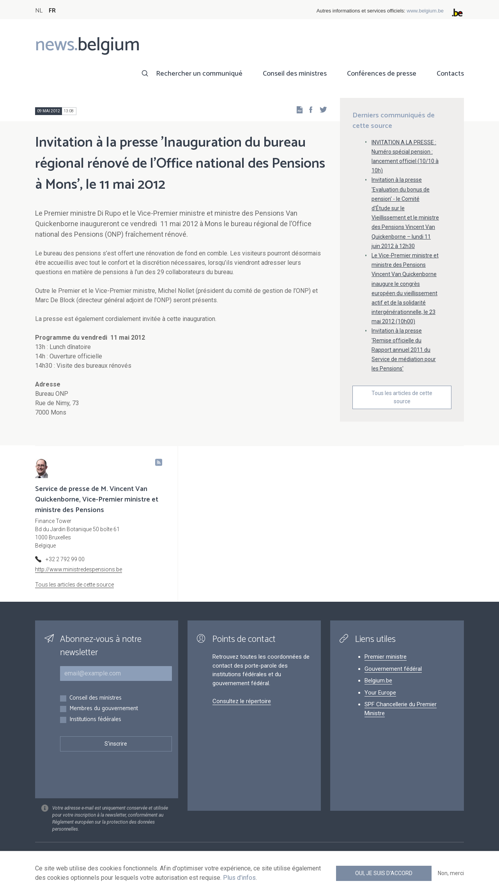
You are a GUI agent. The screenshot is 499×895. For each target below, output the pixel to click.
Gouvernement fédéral (393, 668)
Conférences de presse (381, 74)
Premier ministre (386, 656)
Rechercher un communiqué (199, 74)
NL (38, 10)
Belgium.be (378, 680)
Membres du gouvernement (103, 708)
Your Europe (380, 692)
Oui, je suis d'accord (383, 873)
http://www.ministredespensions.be (78, 569)
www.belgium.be (425, 11)
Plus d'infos (239, 877)
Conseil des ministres (295, 74)
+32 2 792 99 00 (65, 559)
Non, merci (451, 873)
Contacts (450, 74)
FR (52, 10)
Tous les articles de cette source (402, 397)
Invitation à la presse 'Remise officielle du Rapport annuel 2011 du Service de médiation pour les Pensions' (404, 350)
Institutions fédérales (95, 719)
